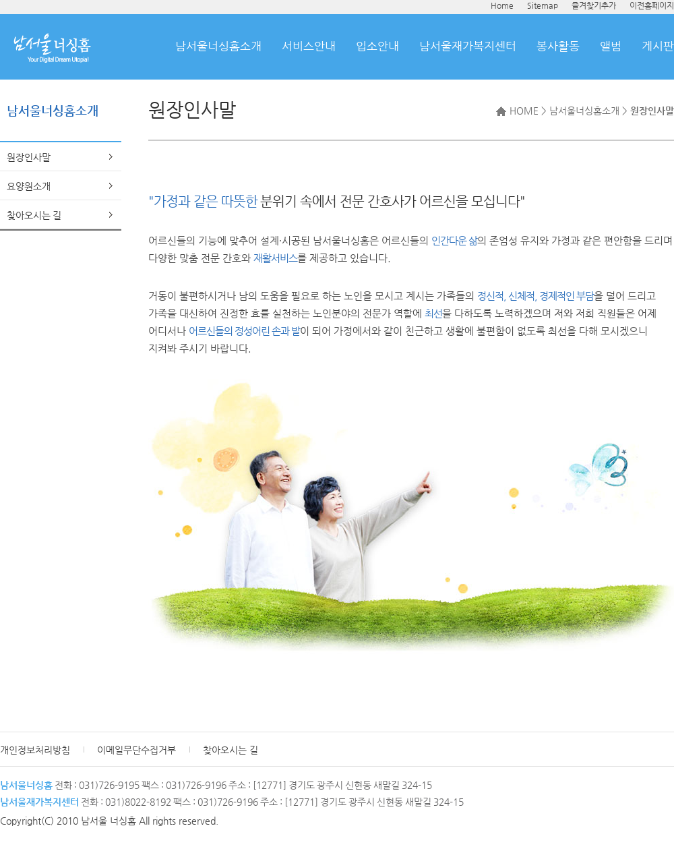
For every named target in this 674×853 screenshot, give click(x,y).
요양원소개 (29, 186)
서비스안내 (309, 46)
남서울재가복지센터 (467, 46)
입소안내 (377, 46)
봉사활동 (558, 46)
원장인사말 (29, 157)
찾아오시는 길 (34, 215)
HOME (517, 110)
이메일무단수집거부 (136, 749)
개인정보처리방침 (35, 749)
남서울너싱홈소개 (218, 46)
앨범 (610, 46)
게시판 (658, 46)
